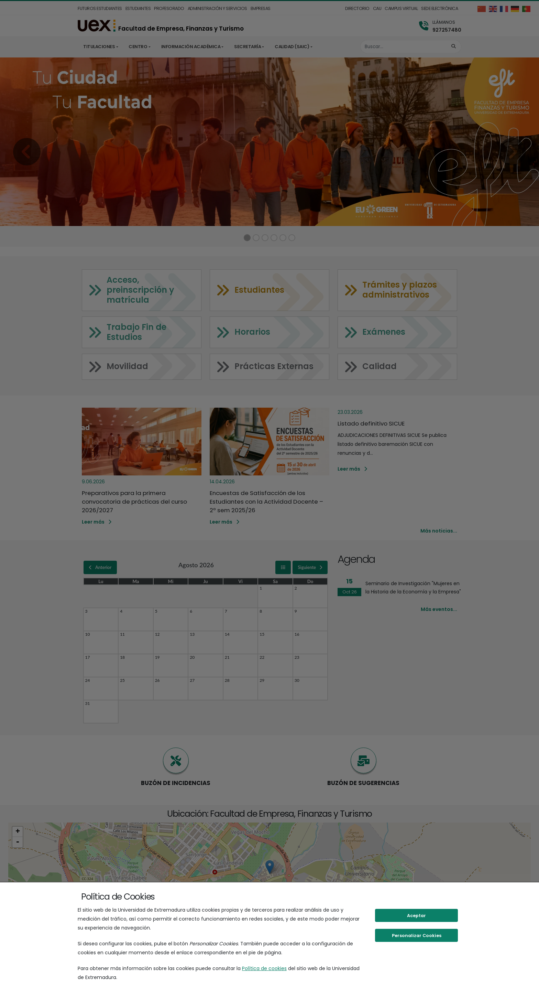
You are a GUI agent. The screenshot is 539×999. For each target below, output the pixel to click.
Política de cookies (264, 968)
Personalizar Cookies (416, 935)
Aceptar (416, 916)
